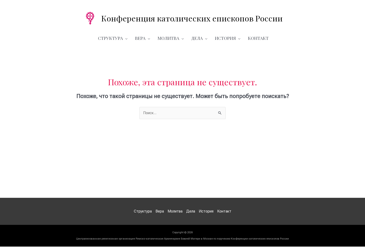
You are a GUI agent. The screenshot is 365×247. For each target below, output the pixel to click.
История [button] (225, 38)
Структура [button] (110, 38)
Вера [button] (140, 38)
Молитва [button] (168, 38)
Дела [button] (197, 38)
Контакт (258, 38)
